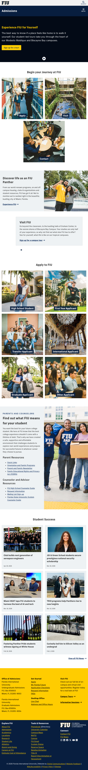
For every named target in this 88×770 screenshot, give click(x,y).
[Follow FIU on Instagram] (61, 740)
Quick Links (12, 462)
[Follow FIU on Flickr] (77, 740)
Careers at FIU (8, 750)
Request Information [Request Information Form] (39, 690)
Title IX (34, 753)
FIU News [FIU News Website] (64, 737)
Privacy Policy (47, 767)
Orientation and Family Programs (21, 465)
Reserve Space (37, 747)
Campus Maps (37, 732)
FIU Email (35, 741)
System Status (37, 744)
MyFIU (33, 735)
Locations (6, 735)
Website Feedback (73, 764)
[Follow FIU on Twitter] (70, 740)
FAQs (33, 693)
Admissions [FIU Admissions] (6, 729)
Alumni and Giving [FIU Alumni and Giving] (9, 747)
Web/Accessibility (34, 767)
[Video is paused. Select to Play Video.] (44, 58)
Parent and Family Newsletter (19, 468)
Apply (33, 682)
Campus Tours (66, 696)
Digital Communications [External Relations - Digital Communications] (56, 764)
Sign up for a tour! (11, 48)
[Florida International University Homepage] (23, 2)
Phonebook (36, 727)
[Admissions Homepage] (9, 11)
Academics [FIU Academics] (6, 732)
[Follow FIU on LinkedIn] (64, 740)
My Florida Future (38, 685)
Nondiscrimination (38, 750)
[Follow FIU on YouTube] (74, 740)
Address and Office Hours (42, 704)
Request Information (16, 491)
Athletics (5, 744)
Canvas (34, 738)
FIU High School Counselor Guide (21, 488)
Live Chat (35, 701)
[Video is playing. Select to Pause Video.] (21, 250)
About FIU (6, 727)
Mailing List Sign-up (15, 494)
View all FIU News (76, 658)
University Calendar (39, 729)
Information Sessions (69, 702)
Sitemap (58, 767)
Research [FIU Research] (6, 738)
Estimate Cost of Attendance (14, 753)
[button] (83, 2)
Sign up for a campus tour (31, 240)
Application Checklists (40, 688)
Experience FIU (9, 204)
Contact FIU (65, 734)
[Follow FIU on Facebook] (67, 740)
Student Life (7, 741)
